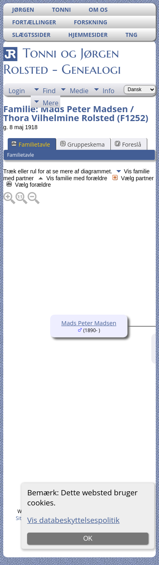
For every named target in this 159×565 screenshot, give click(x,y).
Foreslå (128, 144)
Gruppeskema (82, 144)
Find (49, 90)
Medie (79, 90)
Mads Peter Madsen (89, 323)
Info (108, 90)
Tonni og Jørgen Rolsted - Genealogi (62, 61)
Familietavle (30, 144)
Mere (51, 102)
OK (88, 538)
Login (16, 90)
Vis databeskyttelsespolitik (73, 520)
